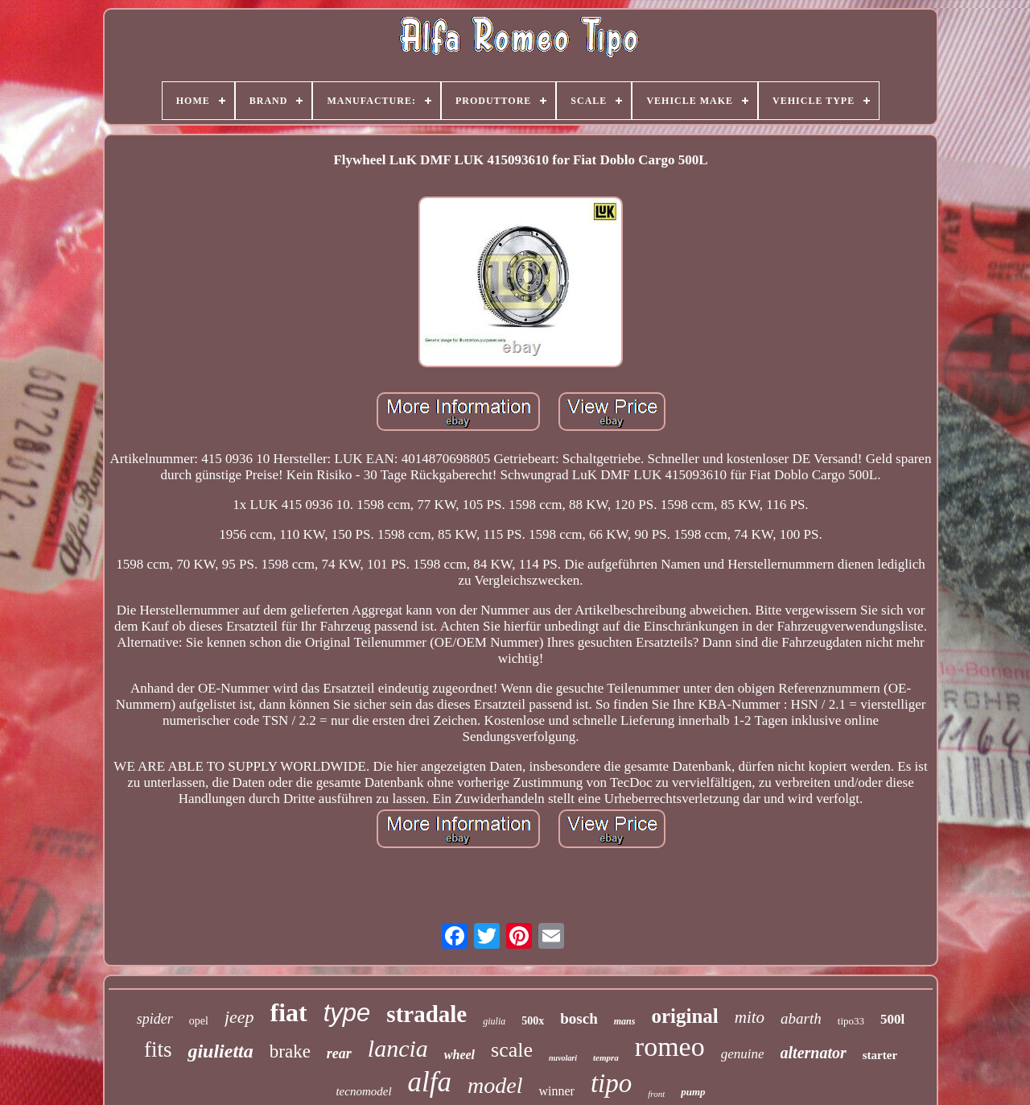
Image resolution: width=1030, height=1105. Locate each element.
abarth (801, 1018)
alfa (429, 1082)
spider (155, 1019)
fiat (288, 1012)
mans (625, 1021)
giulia (494, 1021)
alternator (814, 1053)
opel (198, 1021)
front (656, 1094)
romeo (670, 1047)
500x (532, 1021)
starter (880, 1055)
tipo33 (851, 1021)
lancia (398, 1048)
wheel (459, 1055)
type (347, 1013)
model (495, 1085)
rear (339, 1053)
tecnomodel (363, 1091)
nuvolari (563, 1057)
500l (892, 1019)
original (684, 1016)
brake (290, 1051)
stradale (426, 1014)
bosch (578, 1018)
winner (556, 1091)
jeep (239, 1017)
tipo (611, 1083)
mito (749, 1017)
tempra (606, 1057)
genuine (742, 1054)
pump (693, 1092)
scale (512, 1050)
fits (158, 1049)
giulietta (220, 1051)
